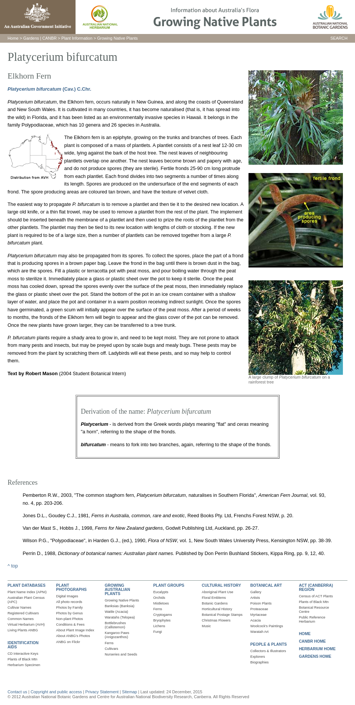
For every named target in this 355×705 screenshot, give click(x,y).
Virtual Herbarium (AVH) (26, 624)
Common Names (21, 619)
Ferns (109, 643)
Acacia (255, 620)
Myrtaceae (258, 615)
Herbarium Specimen (24, 665)
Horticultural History (217, 609)
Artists (255, 598)
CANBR (49, 38)
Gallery (255, 592)
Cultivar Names (19, 607)
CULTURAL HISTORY (221, 585)
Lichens (159, 626)
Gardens (31, 38)
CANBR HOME (312, 641)
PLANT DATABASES (26, 585)
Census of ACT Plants (316, 596)
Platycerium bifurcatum (34, 89)
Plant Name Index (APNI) (27, 592)
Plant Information (77, 38)
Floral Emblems (214, 598)
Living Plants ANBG (23, 630)
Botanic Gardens (215, 603)
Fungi (157, 632)
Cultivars (111, 649)
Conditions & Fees (70, 624)
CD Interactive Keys (23, 654)
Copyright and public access (56, 692)
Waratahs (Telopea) (120, 617)
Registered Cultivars (23, 613)
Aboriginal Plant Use (217, 592)
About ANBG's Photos (73, 636)
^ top (13, 566)
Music (206, 626)
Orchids (159, 598)
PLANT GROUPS (168, 585)
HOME (304, 634)
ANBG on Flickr (68, 642)
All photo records (69, 602)
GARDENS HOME (315, 656)
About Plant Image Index (75, 630)
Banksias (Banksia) (119, 606)
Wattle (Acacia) (116, 612)
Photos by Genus (69, 613)
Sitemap (129, 692)
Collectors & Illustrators (268, 651)
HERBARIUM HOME (317, 649)
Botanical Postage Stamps (222, 615)
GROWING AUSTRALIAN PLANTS (117, 589)
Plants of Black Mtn (22, 659)
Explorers (257, 657)
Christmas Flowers (216, 620)
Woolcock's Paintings (266, 626)
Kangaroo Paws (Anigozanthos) (117, 635)
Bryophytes (162, 620)
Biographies (259, 662)
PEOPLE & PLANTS (268, 644)
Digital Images (67, 596)
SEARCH (338, 38)
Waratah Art (259, 632)
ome (15, 38)
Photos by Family (69, 607)
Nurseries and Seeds (121, 654)
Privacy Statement (102, 692)
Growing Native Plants (117, 38)
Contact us (17, 692)
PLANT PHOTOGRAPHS (71, 587)
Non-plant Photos (69, 619)
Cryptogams (162, 615)
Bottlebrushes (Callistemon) (115, 625)
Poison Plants (261, 603)
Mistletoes (161, 603)
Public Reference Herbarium (312, 619)
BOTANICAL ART (266, 585)
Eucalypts (160, 592)
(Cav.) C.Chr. (76, 89)
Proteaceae (259, 609)
